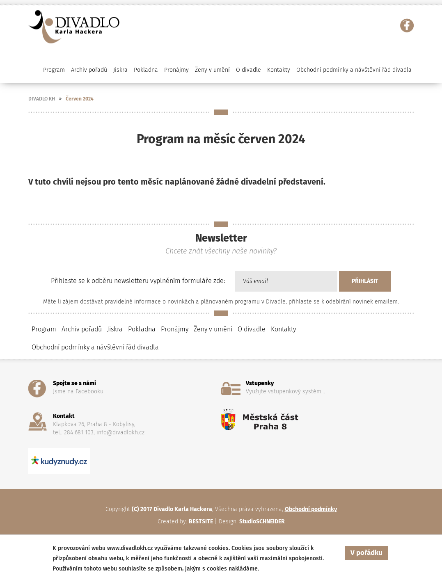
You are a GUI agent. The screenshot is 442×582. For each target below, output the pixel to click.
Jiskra (120, 69)
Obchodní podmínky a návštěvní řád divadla (354, 69)
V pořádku (366, 552)
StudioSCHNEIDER (262, 521)
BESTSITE (201, 521)
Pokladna (146, 69)
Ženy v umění (213, 329)
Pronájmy (176, 69)
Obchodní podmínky (311, 509)
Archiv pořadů (82, 329)
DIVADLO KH (41, 99)
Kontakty (278, 69)
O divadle (252, 329)
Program (44, 329)
